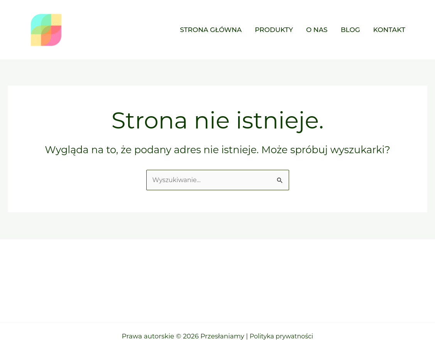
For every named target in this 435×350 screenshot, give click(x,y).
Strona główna (211, 30)
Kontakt (389, 30)
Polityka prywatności (281, 336)
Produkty (274, 30)
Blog (350, 30)
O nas (317, 30)
